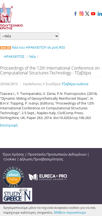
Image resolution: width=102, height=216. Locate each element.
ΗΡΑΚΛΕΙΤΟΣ (14, 56)
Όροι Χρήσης (13, 154)
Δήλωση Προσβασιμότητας (41, 159)
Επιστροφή (9, 125)
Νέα (32, 56)
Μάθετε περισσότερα (70, 212)
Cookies (9, 159)
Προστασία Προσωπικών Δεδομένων (57, 154)
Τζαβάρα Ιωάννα (74, 83)
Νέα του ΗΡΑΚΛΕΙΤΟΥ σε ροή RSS (32, 47)
